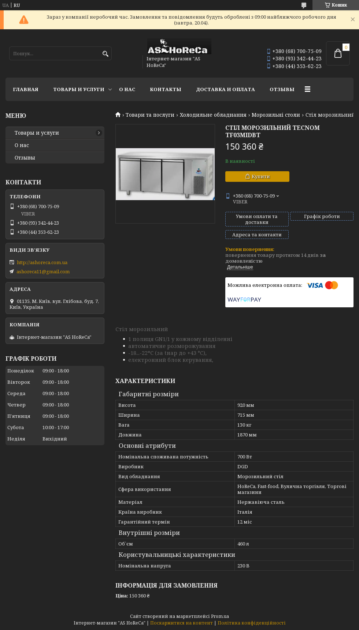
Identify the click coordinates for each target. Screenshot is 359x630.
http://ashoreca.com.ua (42, 262)
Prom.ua (220, 616)
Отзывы (282, 89)
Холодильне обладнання (213, 115)
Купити (261, 176)
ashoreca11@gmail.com (43, 271)
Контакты (165, 89)
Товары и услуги (78, 89)
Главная (25, 89)
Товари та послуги (150, 115)
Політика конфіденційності (252, 623)
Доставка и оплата (225, 89)
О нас (127, 89)
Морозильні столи (276, 115)
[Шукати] (105, 54)
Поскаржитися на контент (181, 623)
